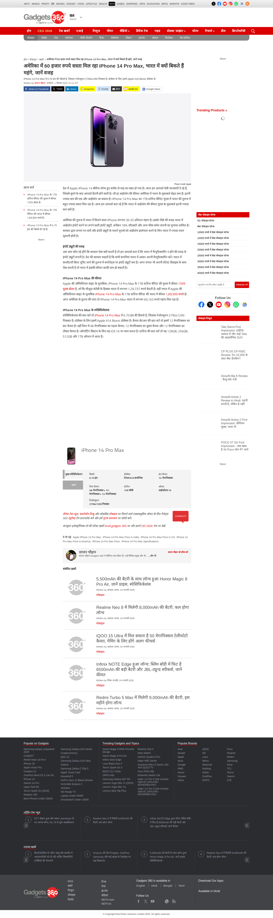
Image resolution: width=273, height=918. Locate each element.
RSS (70, 881)
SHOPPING (131, 4)
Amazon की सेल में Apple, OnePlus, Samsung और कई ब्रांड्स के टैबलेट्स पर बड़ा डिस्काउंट (112, 856)
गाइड (157, 31)
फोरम (195, 31)
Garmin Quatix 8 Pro (149, 756)
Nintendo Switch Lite (149, 775)
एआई (82, 30)
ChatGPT (29, 755)
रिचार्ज (208, 31)
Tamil (181, 885)
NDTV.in (106, 903)
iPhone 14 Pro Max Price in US (158, 537)
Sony (230, 764)
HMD (180, 768)
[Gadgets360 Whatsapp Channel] (236, 305)
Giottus (64, 764)
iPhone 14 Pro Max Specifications (140, 541)
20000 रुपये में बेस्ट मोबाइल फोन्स (213, 249)
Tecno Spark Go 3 (112, 767)
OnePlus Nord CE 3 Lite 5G (39, 775)
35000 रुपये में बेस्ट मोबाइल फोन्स (213, 267)
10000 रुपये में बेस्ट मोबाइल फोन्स (213, 232)
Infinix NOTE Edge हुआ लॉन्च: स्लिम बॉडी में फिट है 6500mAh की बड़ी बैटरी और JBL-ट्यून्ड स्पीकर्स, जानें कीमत (170, 822)
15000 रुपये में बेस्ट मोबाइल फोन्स (213, 243)
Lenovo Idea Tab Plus (114, 790)
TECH (112, 4)
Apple (181, 756)
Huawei (182, 776)
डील (223, 31)
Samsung (232, 760)
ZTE (229, 780)
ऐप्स (56, 37)
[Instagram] (227, 305)
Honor (181, 772)
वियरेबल (169, 37)
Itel (204, 753)
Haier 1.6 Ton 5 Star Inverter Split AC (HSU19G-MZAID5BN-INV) (153, 782)
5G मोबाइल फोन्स (205, 220)
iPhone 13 (29, 779)
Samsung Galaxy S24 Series (76, 749)
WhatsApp (167, 900)
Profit (45, 4)
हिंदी (52, 4)
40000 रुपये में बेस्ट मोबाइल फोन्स (213, 273)
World (36, 4)
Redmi (230, 756)
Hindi (154, 885)
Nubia (205, 772)
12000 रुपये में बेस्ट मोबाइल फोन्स (213, 238)
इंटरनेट (142, 37)
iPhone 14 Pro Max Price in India (121, 537)
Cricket (71, 4)
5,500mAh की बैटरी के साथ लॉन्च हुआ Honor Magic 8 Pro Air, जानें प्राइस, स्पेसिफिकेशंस (168, 856)
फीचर (110, 31)
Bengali (167, 885)
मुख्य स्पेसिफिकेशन (73, 474)
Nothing (206, 768)
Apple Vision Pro (33, 767)
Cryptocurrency (69, 753)
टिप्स (101, 37)
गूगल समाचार (110, 518)
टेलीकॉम (115, 37)
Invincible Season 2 (71, 784)
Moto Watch (144, 753)
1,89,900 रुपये (175, 294)
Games (120, 4)
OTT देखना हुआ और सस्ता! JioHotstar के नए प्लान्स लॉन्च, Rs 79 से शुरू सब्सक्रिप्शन (54, 820)
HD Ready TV (68, 791)
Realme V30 (30, 794)
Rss (174, 900)
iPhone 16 (29, 763)
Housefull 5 (67, 776)
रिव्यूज (96, 31)
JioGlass (65, 788)
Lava (205, 756)
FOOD (81, 4)
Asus (180, 760)
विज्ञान (129, 37)
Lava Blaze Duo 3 (112, 763)
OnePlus (207, 776)
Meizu (205, 760)
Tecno (230, 772)
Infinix (181, 780)
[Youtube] (219, 305)
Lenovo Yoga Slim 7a (114, 786)
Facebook (138, 900)
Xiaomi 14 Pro (31, 783)
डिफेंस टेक (142, 31)
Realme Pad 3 (145, 749)
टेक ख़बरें (64, 31)
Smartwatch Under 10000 (75, 799)
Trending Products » (211, 110)
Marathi (174, 4)
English (140, 885)
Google (182, 764)
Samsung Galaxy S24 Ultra (75, 760)
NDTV (27, 4)
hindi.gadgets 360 (115, 526)
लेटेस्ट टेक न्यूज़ (70, 514)
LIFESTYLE (91, 4)
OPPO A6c (108, 775)
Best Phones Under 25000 (38, 798)
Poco (230, 749)
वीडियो (123, 31)
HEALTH (103, 4)
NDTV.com (107, 899)
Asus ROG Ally (146, 771)
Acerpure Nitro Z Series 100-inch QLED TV (153, 766)
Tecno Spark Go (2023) (36, 790)
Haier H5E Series (147, 760)
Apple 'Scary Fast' (70, 772)
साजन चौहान (40, 83)
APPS (142, 4)
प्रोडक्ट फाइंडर (175, 31)
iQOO (205, 749)
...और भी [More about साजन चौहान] (152, 555)
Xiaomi (231, 776)
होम (29, 31)
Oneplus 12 (30, 771)
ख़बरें (41, 59)
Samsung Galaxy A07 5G (116, 779)
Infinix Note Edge (111, 759)
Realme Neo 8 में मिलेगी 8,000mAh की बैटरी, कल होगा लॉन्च (113, 820)
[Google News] (245, 305)
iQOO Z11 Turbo (111, 771)
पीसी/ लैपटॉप (86, 37)
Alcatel (181, 753)
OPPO (205, 780)
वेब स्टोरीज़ (185, 37)
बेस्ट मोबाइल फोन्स (205, 226)
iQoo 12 (65, 756)
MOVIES (60, 4)
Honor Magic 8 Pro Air (114, 755)
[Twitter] (210, 305)
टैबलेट (44, 37)
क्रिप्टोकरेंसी (238, 31)
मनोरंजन (69, 37)
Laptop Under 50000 (72, 795)
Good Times (188, 4)
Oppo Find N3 (31, 786)
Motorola (207, 764)
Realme (231, 753)
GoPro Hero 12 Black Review (77, 780)
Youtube (152, 900)
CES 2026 (45, 31)
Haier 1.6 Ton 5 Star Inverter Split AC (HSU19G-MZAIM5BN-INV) (153, 791)
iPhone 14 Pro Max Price (106, 541)
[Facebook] (201, 305)
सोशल (155, 37)
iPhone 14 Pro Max (108, 294)
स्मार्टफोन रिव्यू (87, 514)
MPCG (165, 4)
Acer (180, 749)
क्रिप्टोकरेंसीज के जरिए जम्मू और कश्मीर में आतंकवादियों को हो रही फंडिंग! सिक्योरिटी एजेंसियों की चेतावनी (53, 856)
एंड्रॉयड (71, 518)
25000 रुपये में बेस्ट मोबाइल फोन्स (213, 255)
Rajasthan (153, 4)
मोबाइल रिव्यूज (205, 318)
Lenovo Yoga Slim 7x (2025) (117, 783)
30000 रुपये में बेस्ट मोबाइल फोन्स (213, 261)
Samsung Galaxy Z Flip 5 (74, 768)
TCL (229, 768)
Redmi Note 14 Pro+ (35, 759)
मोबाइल (30, 37)
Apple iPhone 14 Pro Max (87, 537)
